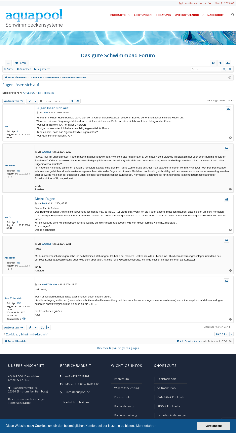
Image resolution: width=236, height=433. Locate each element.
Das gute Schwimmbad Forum (118, 55)
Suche (10, 69)
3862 (18, 303)
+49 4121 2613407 (224, 3)
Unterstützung (187, 15)
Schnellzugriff (9, 63)
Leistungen (143, 15)
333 (18, 170)
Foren (22, 62)
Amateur (26, 92)
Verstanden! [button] (214, 425)
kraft (7, 126)
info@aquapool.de (197, 3)
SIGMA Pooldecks (168, 406)
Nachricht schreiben (74, 403)
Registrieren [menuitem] (229, 63)
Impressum (120, 379)
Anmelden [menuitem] (221, 63)
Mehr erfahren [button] (146, 425)
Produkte (118, 15)
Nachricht (215, 15)
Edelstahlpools (166, 379)
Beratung (163, 15)
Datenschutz (120, 397)
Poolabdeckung (122, 406)
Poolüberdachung (124, 415)
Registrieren (42, 69)
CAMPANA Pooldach (170, 397)
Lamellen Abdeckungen (171, 415)
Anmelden (25, 69)
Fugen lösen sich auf (19, 84)
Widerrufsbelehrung (125, 388)
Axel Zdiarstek (42, 92)
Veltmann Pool (166, 388)
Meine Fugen (45, 199)
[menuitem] (213, 63)
